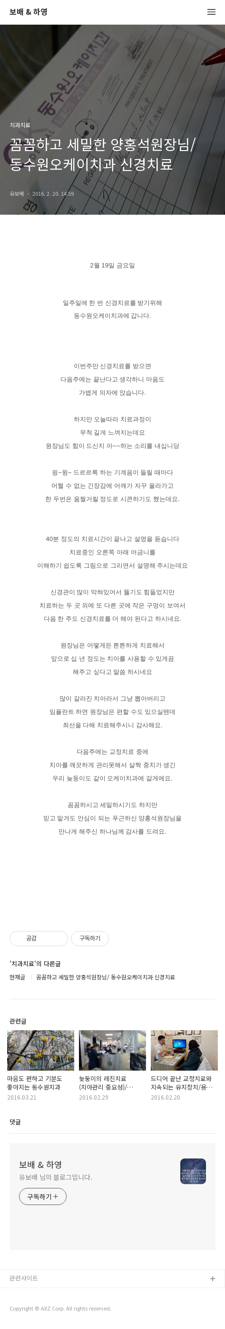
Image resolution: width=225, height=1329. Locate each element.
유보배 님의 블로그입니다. (55, 1177)
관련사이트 (24, 1277)
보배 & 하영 (29, 12)
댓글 (15, 1121)
